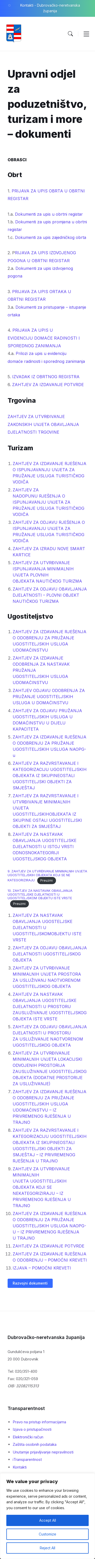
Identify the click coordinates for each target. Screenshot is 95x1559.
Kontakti (20, 1467)
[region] (47, 1516)
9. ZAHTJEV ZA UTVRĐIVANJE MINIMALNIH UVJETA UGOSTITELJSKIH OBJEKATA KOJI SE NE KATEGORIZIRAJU (47, 875)
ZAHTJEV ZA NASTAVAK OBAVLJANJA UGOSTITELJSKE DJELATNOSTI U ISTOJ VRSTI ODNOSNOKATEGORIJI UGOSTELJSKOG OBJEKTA (45, 846)
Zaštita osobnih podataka (34, 1444)
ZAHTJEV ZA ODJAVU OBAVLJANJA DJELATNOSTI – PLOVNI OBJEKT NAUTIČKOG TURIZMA (50, 595)
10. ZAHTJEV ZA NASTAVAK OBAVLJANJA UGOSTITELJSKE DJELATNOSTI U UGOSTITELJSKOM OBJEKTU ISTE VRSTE (40, 894)
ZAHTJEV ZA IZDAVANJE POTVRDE (48, 384)
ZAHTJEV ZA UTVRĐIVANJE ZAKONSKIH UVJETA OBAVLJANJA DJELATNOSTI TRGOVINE (43, 424)
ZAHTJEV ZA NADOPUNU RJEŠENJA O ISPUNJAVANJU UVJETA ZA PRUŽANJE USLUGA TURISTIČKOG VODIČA (48, 502)
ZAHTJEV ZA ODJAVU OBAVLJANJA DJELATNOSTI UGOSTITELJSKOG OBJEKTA (50, 954)
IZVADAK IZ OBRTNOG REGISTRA (46, 376)
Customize (47, 1534)
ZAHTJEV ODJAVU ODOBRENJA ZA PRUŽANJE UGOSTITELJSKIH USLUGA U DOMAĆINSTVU (49, 696)
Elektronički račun (28, 1437)
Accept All (47, 1520)
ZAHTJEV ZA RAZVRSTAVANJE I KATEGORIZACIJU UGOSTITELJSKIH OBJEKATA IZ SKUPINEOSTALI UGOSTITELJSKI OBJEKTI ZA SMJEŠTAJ (50, 775)
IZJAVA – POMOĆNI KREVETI (42, 1268)
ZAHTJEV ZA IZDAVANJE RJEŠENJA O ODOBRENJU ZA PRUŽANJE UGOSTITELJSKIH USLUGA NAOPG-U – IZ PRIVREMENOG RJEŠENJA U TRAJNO (49, 1226)
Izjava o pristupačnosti (32, 1429)
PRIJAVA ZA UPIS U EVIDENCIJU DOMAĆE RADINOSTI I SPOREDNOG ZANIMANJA (44, 338)
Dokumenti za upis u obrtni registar (49, 214)
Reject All (47, 1548)
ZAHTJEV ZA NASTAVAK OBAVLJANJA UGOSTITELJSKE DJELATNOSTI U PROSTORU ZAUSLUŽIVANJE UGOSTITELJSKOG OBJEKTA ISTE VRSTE (50, 1006)
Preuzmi (46, 880)
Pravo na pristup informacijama (39, 1421)
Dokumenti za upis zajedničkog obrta (50, 237)
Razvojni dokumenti (30, 1283)
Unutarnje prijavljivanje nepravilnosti (43, 1452)
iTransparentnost (27, 1459)
